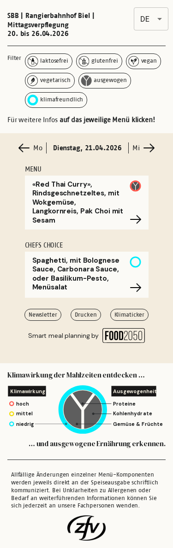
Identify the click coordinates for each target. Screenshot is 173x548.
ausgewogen (104, 80)
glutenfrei (98, 61)
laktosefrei (47, 61)
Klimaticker (129, 314)
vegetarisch (49, 80)
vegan (142, 61)
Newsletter (43, 314)
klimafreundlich (55, 100)
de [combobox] (144, 19)
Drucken (86, 314)
